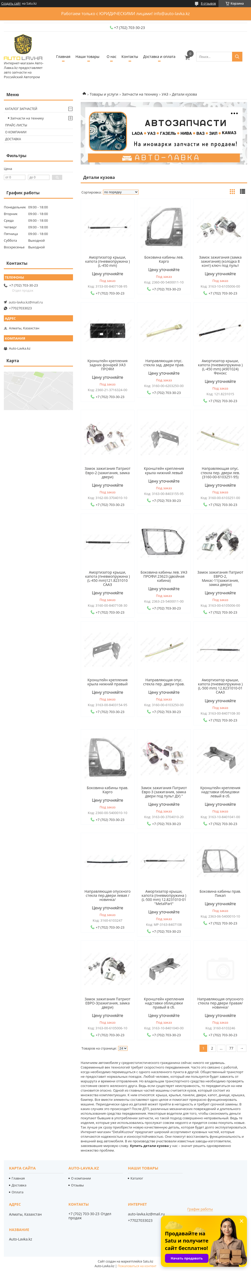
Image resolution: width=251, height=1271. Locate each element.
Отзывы (77, 1185)
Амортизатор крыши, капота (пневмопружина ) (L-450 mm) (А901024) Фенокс (220, 367)
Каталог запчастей (21, 109)
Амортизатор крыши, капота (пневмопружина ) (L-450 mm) (107, 261)
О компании (15, 132)
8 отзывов (208, 3)
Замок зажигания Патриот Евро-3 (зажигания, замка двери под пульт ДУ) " (164, 792)
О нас (111, 56)
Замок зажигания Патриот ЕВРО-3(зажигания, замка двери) (107, 1003)
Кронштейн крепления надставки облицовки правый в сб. (164, 1003)
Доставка (13, 139)
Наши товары (87, 56)
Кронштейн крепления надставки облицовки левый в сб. (220, 792)
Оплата (17, 1192)
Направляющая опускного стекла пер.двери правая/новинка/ (220, 1003)
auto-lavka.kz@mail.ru (26, 302)
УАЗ (165, 94)
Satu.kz (148, 1261)
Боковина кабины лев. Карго (164, 259)
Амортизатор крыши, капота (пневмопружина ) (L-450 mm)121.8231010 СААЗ (107, 578)
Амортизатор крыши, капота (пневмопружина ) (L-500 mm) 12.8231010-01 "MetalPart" (164, 897)
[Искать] (237, 57)
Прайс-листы (16, 125)
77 (231, 1048)
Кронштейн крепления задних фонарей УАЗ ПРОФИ (108, 365)
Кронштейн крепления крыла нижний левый (164, 470)
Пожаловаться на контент (137, 1266)
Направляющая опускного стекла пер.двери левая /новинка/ (108, 895)
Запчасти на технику (140, 94)
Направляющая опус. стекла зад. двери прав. (163, 363)
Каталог (136, 1178)
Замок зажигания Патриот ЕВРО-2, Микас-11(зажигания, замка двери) (220, 578)
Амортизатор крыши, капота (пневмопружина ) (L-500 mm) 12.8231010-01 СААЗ (220, 686)
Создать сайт (11, 3)
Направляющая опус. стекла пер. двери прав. (164, 682)
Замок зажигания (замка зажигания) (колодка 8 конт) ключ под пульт (220, 261)
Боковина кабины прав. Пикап (220, 893)
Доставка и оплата (159, 56)
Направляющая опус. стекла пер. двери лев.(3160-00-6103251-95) (220, 472)
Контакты (129, 56)
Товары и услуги (104, 94)
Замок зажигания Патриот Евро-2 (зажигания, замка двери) (107, 472)
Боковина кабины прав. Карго (107, 790)
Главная (63, 56)
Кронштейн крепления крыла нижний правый (107, 682)
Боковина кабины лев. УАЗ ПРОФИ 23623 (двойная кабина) (164, 576)
